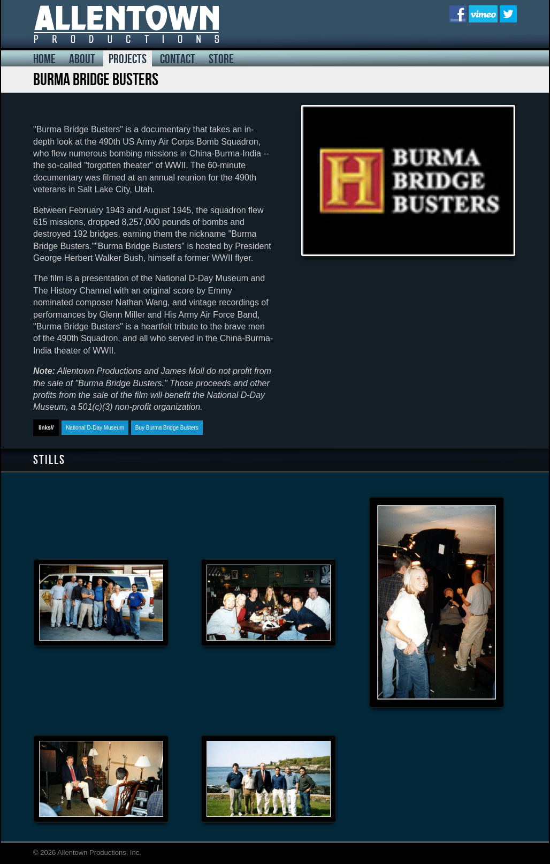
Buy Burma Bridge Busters (166, 428)
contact (177, 59)
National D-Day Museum (95, 428)
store (221, 59)
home (44, 59)
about (82, 59)
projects (128, 59)
